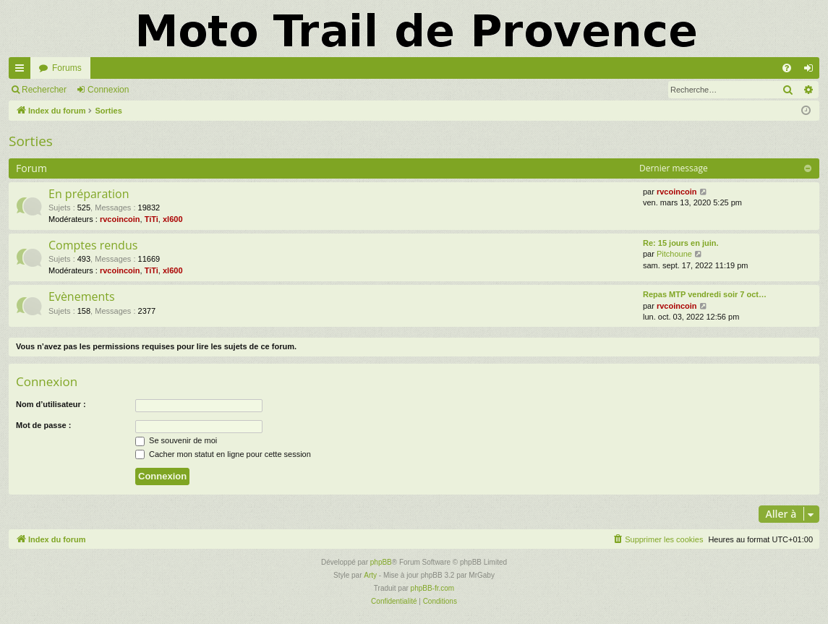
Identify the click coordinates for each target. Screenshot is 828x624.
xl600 (173, 219)
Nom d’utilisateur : (51, 404)
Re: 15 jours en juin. (681, 243)
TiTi (151, 219)
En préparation (88, 194)
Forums (67, 68)
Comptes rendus (92, 245)
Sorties (31, 141)
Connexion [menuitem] (811, 71)
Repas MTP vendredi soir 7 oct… (705, 294)
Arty (370, 575)
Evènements (81, 296)
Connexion (108, 90)
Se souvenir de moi (176, 440)
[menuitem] (787, 68)
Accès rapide (22, 71)
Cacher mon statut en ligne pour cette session (223, 454)
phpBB (381, 562)
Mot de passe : (43, 425)
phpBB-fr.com (433, 588)
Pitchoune (674, 253)
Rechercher (44, 90)
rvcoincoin (120, 219)
